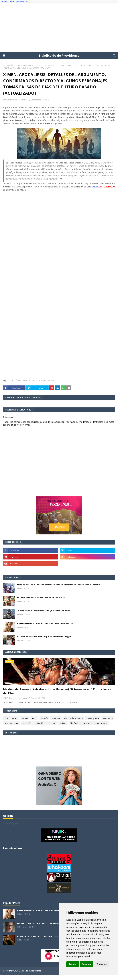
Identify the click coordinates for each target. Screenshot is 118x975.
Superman (55, 718)
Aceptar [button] (73, 964)
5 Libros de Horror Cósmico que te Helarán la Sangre (44, 636)
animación (39, 723)
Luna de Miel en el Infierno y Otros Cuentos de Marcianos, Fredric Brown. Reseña (58, 584)
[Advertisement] (59, 27)
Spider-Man (108, 718)
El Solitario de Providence (59, 55)
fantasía (44, 718)
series (14, 718)
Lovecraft (86, 723)
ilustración (26, 723)
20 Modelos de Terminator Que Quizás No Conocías (43, 610)
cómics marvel (21, 380)
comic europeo (100, 723)
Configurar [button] (101, 964)
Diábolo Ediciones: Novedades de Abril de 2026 (41, 597)
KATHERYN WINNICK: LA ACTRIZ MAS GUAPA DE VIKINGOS (45, 623)
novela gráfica (93, 718)
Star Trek (74, 723)
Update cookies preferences (14, 1)
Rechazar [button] (86, 964)
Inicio (5, 65)
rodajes (42, 380)
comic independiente (73, 718)
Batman (24, 718)
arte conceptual (11, 723)
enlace (95, 186)
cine (11, 380)
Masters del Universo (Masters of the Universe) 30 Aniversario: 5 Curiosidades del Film (57, 691)
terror (34, 718)
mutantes (33, 380)
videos (12, 65)
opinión (63, 723)
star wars (52, 723)
